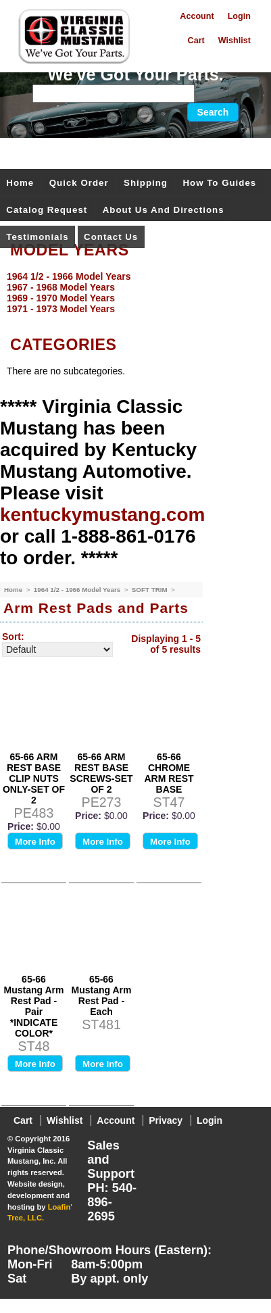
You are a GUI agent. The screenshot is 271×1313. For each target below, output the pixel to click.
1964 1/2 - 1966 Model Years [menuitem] (68, 276)
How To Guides (219, 183)
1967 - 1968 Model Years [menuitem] (61, 287)
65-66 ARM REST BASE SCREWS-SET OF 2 (101, 773)
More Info (35, 842)
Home (20, 183)
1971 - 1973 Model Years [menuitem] (61, 308)
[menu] (132, 292)
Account (197, 16)
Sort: (13, 636)
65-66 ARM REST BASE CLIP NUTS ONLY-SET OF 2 (34, 778)
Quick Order (79, 183)
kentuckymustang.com (102, 514)
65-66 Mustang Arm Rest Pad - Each (102, 995)
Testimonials (37, 237)
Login (239, 16)
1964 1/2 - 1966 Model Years (78, 589)
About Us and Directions (163, 210)
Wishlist (234, 40)
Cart (196, 40)
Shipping (146, 183)
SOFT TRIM (151, 589)
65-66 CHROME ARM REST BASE (168, 773)
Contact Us (111, 237)
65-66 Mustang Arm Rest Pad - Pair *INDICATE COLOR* (34, 1006)
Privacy (165, 1120)
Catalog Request (46, 210)
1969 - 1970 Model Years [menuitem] (61, 298)
